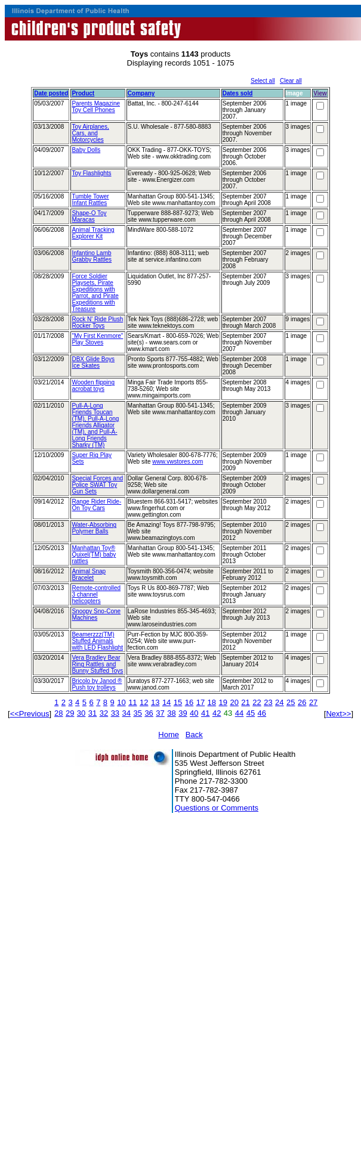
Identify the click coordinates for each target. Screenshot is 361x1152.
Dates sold (238, 93)
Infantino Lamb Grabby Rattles (92, 256)
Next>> (338, 713)
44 (239, 713)
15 (178, 702)
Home (168, 734)
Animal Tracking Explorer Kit (93, 233)
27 (313, 702)
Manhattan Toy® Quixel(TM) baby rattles (94, 554)
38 (171, 713)
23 (268, 702)
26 (302, 702)
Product (83, 93)
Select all (263, 80)
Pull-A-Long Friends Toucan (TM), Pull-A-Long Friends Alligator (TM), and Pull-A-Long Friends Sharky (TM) (95, 425)
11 (132, 702)
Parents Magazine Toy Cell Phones (96, 106)
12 (144, 702)
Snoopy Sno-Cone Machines (96, 614)
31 (92, 713)
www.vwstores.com (177, 461)
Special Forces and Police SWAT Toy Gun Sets (97, 485)
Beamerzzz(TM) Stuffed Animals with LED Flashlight (97, 641)
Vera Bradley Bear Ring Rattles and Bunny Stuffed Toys (97, 664)
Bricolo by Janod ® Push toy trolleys (97, 684)
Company (141, 93)
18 (212, 702)
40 (194, 713)
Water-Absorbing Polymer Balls (94, 528)
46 (262, 713)
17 (200, 702)
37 (160, 713)
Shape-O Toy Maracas (89, 216)
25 (290, 702)
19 (223, 702)
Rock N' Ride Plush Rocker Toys (97, 322)
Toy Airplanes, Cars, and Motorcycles (90, 133)
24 (279, 702)
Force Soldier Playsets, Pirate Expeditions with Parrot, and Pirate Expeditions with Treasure (95, 292)
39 (182, 713)
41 (205, 713)
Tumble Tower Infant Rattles (90, 199)
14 (166, 702)
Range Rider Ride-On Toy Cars (96, 504)
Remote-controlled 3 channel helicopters (96, 594)
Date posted (51, 93)
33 (115, 713)
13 (155, 702)
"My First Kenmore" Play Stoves (97, 339)
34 (126, 713)
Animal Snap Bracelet (89, 574)
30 (81, 713)
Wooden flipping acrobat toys (93, 385)
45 (250, 713)
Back (194, 734)
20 (234, 702)
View (320, 93)
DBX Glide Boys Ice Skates (93, 362)
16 (189, 702)
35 (137, 713)
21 (245, 702)
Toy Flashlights (91, 173)
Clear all (291, 80)
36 (148, 713)
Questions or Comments (216, 807)
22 (256, 702)
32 (104, 713)
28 (58, 713)
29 (70, 713)
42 (216, 713)
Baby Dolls (86, 150)
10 (121, 702)
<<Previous (30, 713)
